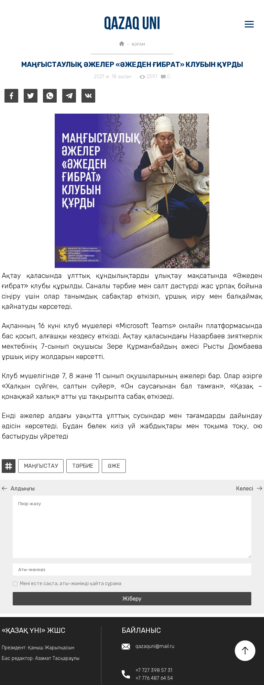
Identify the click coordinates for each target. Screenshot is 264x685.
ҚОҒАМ (138, 44)
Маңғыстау (41, 466)
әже (114, 466)
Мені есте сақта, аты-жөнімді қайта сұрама (70, 583)
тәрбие (82, 466)
